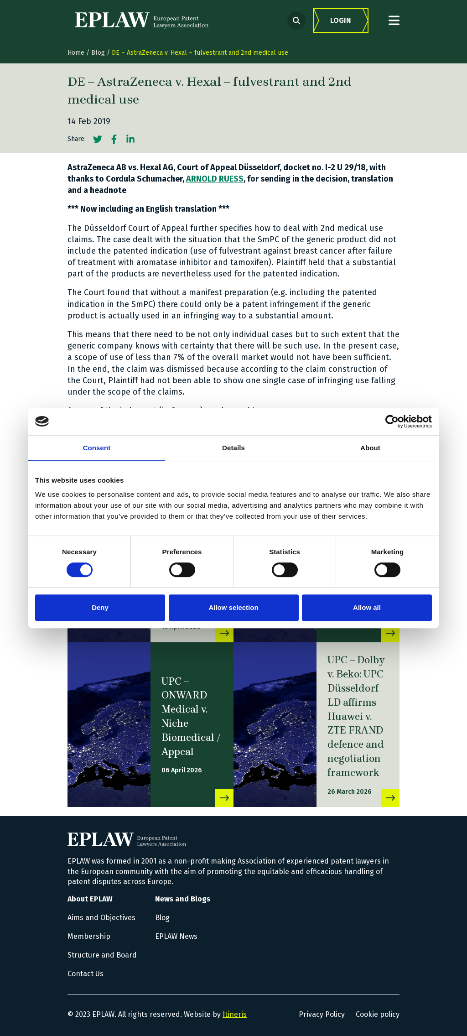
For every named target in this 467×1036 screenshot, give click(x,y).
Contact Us (85, 973)
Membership (88, 936)
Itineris (235, 1014)
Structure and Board (102, 955)
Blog (98, 53)
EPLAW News (176, 936)
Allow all (367, 607)
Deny (100, 607)
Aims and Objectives (101, 917)
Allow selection (233, 607)
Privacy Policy (322, 1014)
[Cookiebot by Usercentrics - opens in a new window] (392, 421)
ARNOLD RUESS (215, 179)
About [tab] (370, 448)
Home (75, 53)
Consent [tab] (97, 448)
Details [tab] (233, 448)
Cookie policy (378, 1014)
